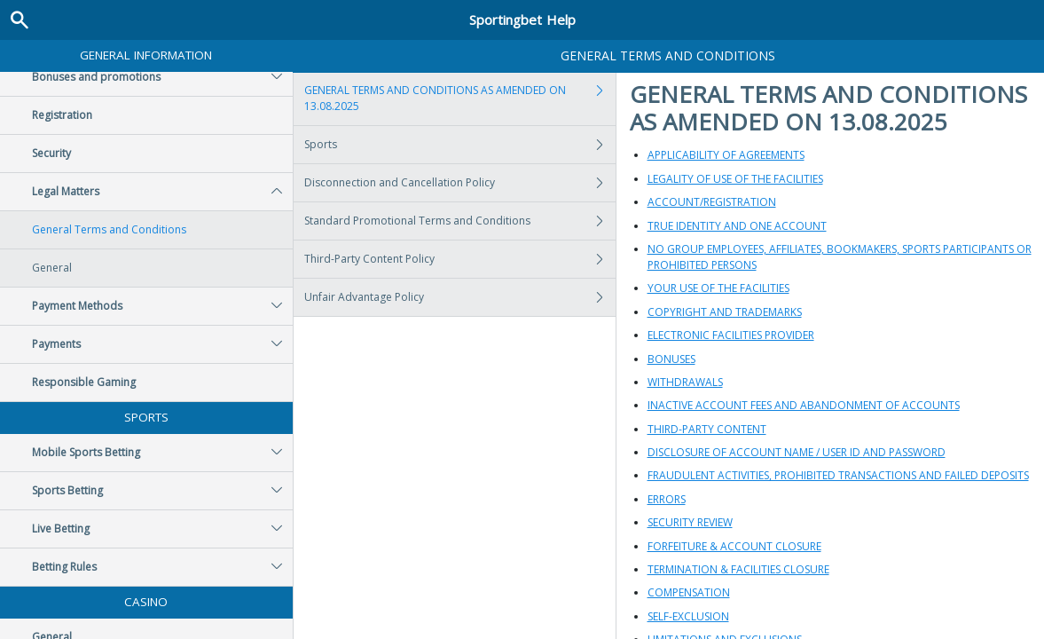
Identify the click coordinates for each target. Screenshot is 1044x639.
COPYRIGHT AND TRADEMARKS (725, 312)
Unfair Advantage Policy (460, 297)
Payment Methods (162, 306)
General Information (146, 55)
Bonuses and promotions (162, 77)
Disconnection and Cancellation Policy (460, 182)
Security (51, 153)
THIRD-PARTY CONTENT (707, 429)
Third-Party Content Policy (460, 259)
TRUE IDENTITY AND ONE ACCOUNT (737, 225)
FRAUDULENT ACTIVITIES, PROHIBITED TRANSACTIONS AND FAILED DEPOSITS (838, 475)
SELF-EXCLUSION (688, 616)
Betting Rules (162, 567)
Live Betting (162, 529)
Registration (62, 114)
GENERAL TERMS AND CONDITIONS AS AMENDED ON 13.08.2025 (460, 98)
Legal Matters (162, 191)
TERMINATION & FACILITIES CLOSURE (738, 569)
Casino (146, 602)
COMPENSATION (689, 592)
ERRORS (667, 499)
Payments (162, 344)
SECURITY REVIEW (690, 522)
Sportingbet (522, 19)
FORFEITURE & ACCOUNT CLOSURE (734, 546)
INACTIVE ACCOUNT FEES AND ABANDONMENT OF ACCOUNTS (804, 405)
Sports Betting (162, 490)
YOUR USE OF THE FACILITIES (718, 288)
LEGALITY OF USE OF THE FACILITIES (735, 178)
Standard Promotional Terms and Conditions (460, 221)
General (52, 267)
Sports (146, 417)
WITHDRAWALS (685, 382)
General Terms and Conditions (109, 229)
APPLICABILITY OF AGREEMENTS (726, 154)
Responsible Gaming (84, 382)
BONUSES (671, 359)
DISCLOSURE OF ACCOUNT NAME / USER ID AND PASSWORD (797, 452)
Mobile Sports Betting (162, 452)
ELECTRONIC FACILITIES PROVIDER (731, 335)
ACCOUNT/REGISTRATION (712, 201)
